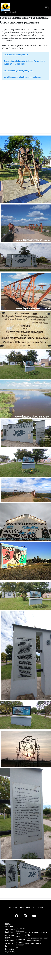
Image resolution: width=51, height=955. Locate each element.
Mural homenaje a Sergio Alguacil (18, 70)
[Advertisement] (25, 106)
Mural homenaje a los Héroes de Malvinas (22, 77)
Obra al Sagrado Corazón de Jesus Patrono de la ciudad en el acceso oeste (24, 62)
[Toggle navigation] (46, 8)
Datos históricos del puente (16, 54)
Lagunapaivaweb (8, 12)
